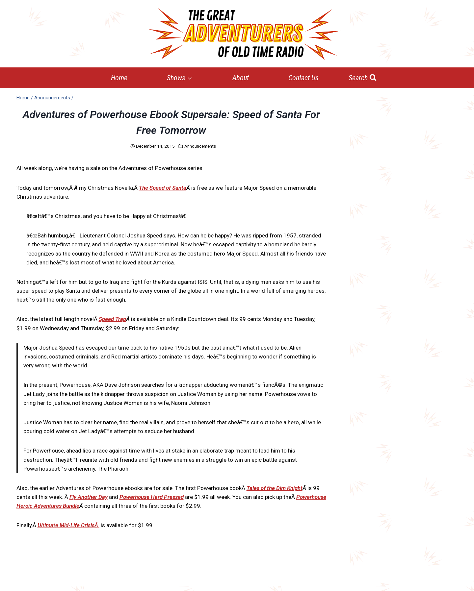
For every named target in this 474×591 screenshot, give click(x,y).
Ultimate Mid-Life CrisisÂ (68, 525)
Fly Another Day (88, 497)
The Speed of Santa (162, 188)
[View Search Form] (362, 77)
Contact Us (303, 78)
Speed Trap (112, 319)
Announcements (200, 146)
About (240, 78)
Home (119, 78)
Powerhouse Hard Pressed (151, 497)
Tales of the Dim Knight (275, 488)
